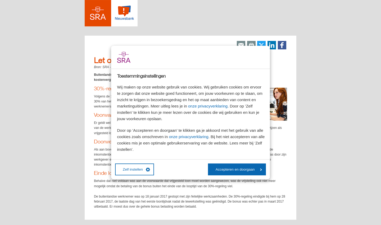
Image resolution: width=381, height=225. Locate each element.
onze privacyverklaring (208, 106)
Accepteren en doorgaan (239, 169)
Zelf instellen (136, 169)
